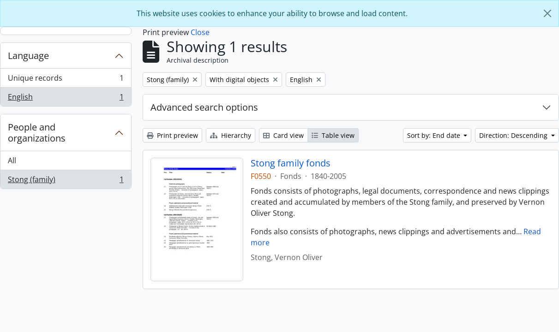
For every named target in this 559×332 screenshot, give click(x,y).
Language (28, 55)
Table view (333, 135)
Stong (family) (65, 181)
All (12, 160)
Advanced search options (204, 107)
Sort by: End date (434, 135)
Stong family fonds (291, 163)
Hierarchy (230, 135)
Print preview (172, 135)
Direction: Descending (514, 135)
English (65, 98)
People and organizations (37, 132)
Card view (283, 135)
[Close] (547, 13)
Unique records (65, 80)
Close (200, 32)
